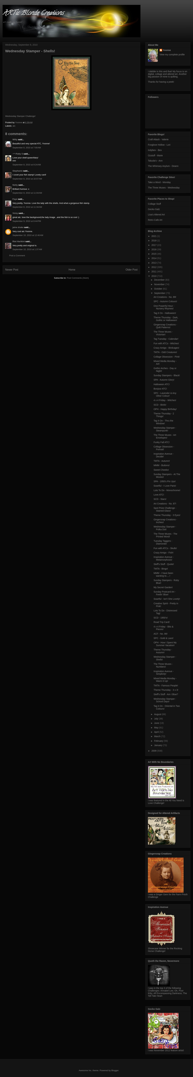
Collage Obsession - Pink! (167, 356)
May (156, 727)
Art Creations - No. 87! (165, 503)
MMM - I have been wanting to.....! (163, 574)
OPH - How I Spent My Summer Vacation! (165, 644)
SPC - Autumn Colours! (165, 301)
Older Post (132, 269)
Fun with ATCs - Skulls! (165, 548)
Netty (15, 185)
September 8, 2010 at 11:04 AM (27, 193)
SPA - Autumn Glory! (164, 379)
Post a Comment (17, 255)
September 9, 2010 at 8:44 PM (26, 221)
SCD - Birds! (160, 404)
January (158, 745)
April (156, 732)
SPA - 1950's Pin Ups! (165, 481)
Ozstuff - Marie (155, 155)
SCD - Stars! (160, 499)
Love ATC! (159, 494)
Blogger (114, 1070)
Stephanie (17, 171)
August (158, 714)
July (156, 718)
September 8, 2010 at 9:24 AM (26, 164)
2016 (154, 249)
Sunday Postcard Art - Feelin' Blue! (165, 593)
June (157, 723)
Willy (14, 139)
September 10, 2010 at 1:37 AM (27, 249)
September (160, 293)
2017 (154, 245)
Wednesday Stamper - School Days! (165, 700)
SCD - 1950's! (161, 617)
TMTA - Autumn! (162, 461)
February (159, 741)
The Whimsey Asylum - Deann (163, 166)
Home (72, 269)
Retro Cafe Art (155, 220)
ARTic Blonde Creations (33, 13)
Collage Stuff (154, 204)
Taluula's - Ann (155, 160)
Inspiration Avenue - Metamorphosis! (164, 558)
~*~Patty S (17, 154)
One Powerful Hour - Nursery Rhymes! (164, 307)
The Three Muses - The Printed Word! (165, 535)
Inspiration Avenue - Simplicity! (164, 672)
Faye (14, 199)
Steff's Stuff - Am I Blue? (166, 694)
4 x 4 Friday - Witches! (165, 400)
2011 (154, 271)
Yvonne (167, 50)
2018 (154, 240)
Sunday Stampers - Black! (167, 375)
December (159, 280)
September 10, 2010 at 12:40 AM (27, 235)
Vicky (15, 213)
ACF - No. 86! (161, 633)
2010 (154, 276)
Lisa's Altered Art (156, 214)
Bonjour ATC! (160, 388)
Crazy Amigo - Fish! (163, 552)
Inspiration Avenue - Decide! (164, 455)
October (158, 288)
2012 (154, 267)
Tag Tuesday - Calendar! (166, 339)
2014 (154, 258)
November (159, 284)
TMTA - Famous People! (166, 685)
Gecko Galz (154, 209)
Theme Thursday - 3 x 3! (166, 690)
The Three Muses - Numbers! (163, 665)
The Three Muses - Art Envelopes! (165, 436)
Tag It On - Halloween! (165, 313)
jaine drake (18, 227)
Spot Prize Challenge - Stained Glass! (165, 509)
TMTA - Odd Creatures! (165, 352)
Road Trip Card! (162, 622)
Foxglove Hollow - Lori (159, 144)
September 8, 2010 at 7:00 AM (26, 147)
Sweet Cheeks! (161, 470)
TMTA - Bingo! (161, 568)
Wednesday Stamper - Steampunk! (165, 429)
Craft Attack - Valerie (158, 139)
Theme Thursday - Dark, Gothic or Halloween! (166, 319)
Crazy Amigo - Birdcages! (166, 348)
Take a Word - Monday (159, 182)
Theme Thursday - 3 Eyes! (167, 515)
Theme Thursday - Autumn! (163, 651)
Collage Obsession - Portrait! (164, 448)
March (157, 736)
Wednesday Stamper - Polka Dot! (165, 528)
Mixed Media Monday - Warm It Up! (165, 679)
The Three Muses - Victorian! (163, 333)
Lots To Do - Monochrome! (167, 490)
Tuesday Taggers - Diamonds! (163, 542)
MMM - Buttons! (162, 465)
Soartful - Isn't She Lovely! (167, 599)
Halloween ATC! (162, 384)
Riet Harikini (18, 241)
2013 (154, 262)
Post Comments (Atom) (78, 278)
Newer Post (11, 269)
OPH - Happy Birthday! (165, 409)
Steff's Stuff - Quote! (164, 564)
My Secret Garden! (163, 587)
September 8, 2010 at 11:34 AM (27, 207)
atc (14, 126)
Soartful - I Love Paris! (165, 485)
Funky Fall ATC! (162, 442)
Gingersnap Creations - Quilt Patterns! (165, 326)
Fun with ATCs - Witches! (166, 343)
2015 (154, 254)
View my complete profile (172, 54)
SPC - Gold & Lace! (163, 638)
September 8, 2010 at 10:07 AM (27, 179)
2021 (154, 236)
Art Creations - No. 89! (165, 297)
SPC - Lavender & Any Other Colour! (165, 394)
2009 (154, 750)
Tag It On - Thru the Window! (163, 422)
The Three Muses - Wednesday (164, 187)
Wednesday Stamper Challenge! (20, 116)
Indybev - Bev (155, 150)
